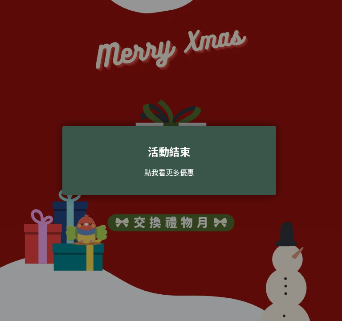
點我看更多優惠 (169, 172)
